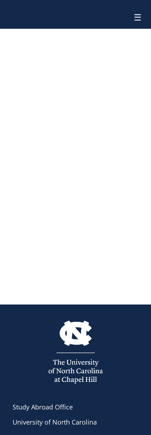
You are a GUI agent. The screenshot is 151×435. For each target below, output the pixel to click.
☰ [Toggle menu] (138, 17)
